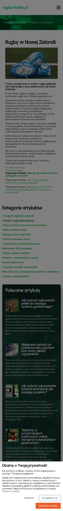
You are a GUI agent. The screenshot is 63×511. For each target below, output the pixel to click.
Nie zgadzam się (50, 498)
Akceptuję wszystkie (48, 506)
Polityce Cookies (11, 491)
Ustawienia (29, 498)
